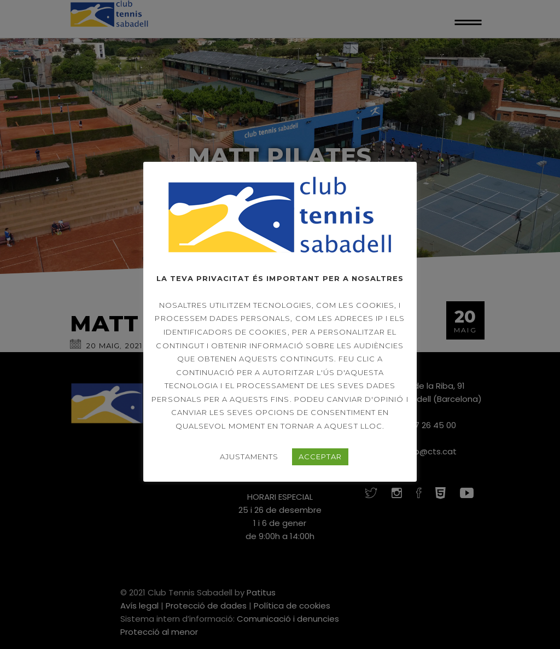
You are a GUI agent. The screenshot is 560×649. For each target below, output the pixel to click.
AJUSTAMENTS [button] (249, 456)
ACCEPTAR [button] (320, 456)
